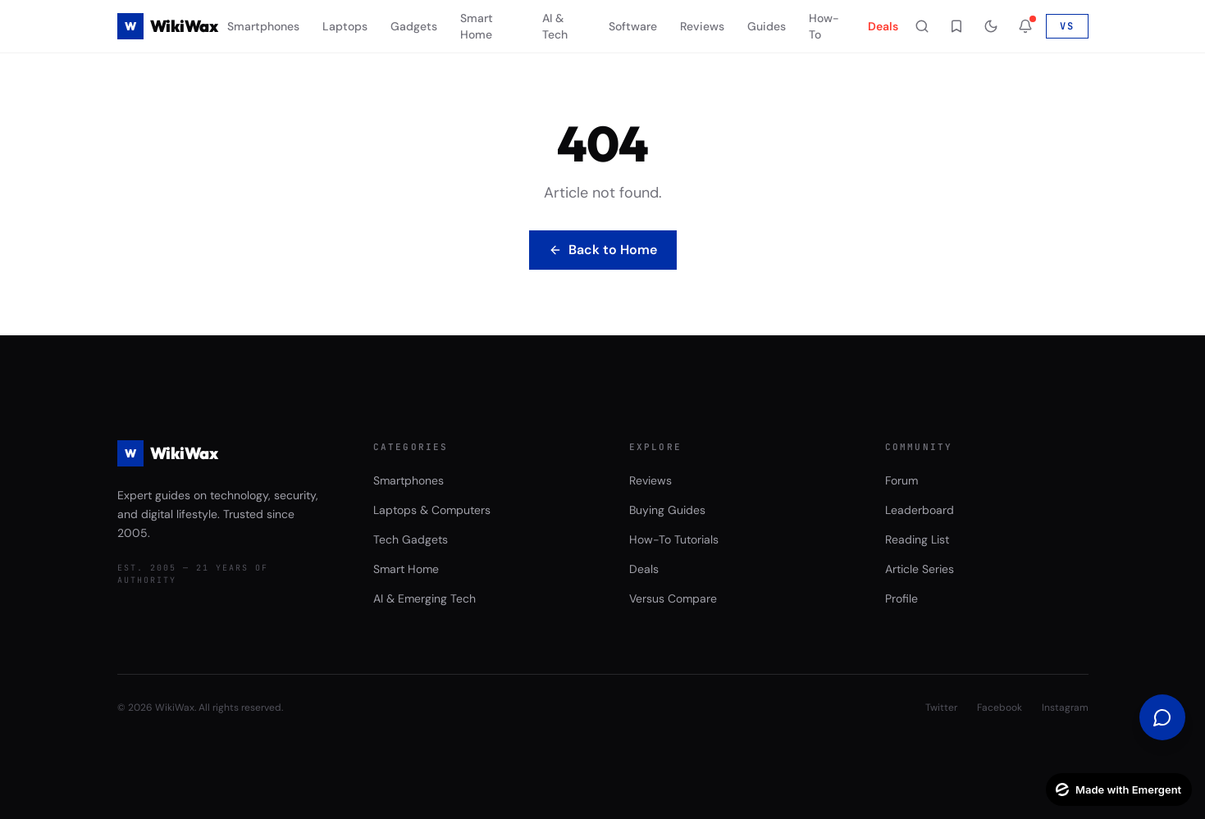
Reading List (917, 539)
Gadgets (413, 26)
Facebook (999, 707)
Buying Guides (667, 510)
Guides (766, 26)
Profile (901, 598)
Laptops (344, 26)
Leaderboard (919, 510)
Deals (883, 26)
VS (1067, 26)
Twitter (941, 707)
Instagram (1065, 707)
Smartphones (263, 26)
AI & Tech (555, 26)
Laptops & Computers (432, 510)
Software (633, 26)
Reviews (702, 26)
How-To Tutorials (674, 539)
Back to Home (603, 249)
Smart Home (476, 26)
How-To (824, 26)
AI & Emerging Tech (424, 598)
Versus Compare (673, 598)
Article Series (919, 569)
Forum (901, 480)
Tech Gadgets (410, 539)
